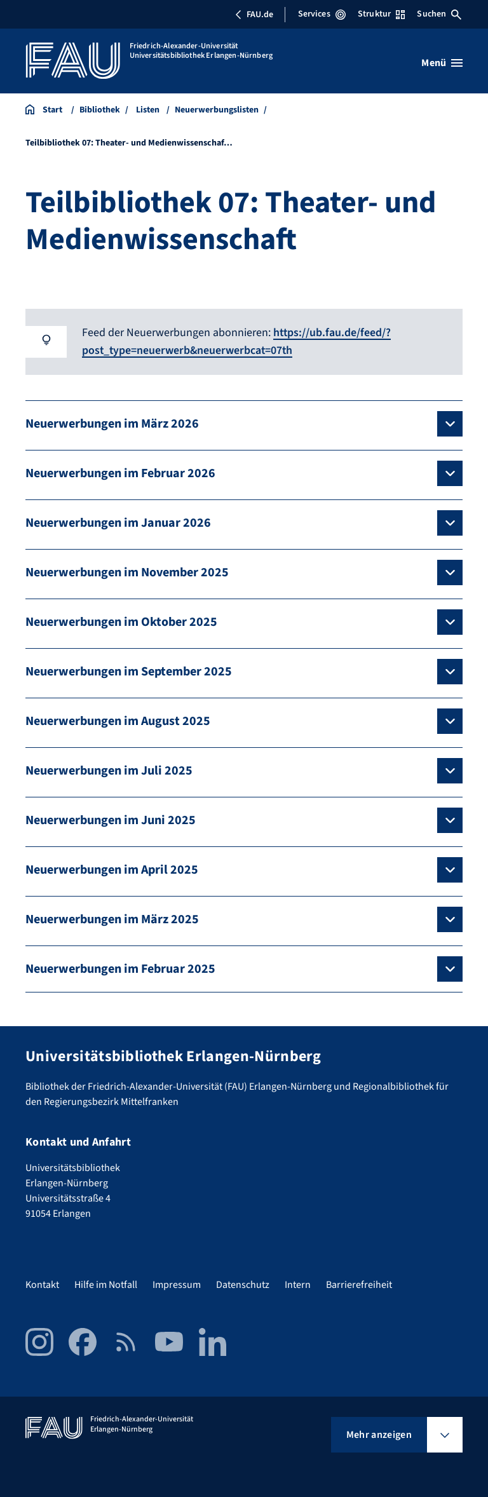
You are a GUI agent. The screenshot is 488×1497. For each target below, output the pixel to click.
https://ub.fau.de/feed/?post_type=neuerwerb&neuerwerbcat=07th (237, 341)
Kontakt (42, 1283)
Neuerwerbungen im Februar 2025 (120, 968)
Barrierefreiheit (359, 1283)
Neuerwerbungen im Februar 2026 (120, 472)
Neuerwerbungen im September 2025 (128, 670)
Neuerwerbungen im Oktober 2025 (121, 621)
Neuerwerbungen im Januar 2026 (118, 522)
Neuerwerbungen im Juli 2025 (109, 769)
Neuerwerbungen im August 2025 (117, 720)
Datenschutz (242, 1283)
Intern (298, 1283)
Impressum (176, 1283)
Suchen (439, 14)
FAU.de (254, 14)
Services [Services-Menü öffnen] (322, 14)
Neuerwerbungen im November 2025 (127, 571)
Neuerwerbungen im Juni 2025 (110, 819)
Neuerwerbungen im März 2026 (112, 422)
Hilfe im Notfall (105, 1283)
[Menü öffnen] (442, 63)
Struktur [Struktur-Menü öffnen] (381, 14)
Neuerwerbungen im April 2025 (111, 868)
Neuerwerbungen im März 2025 (112, 918)
